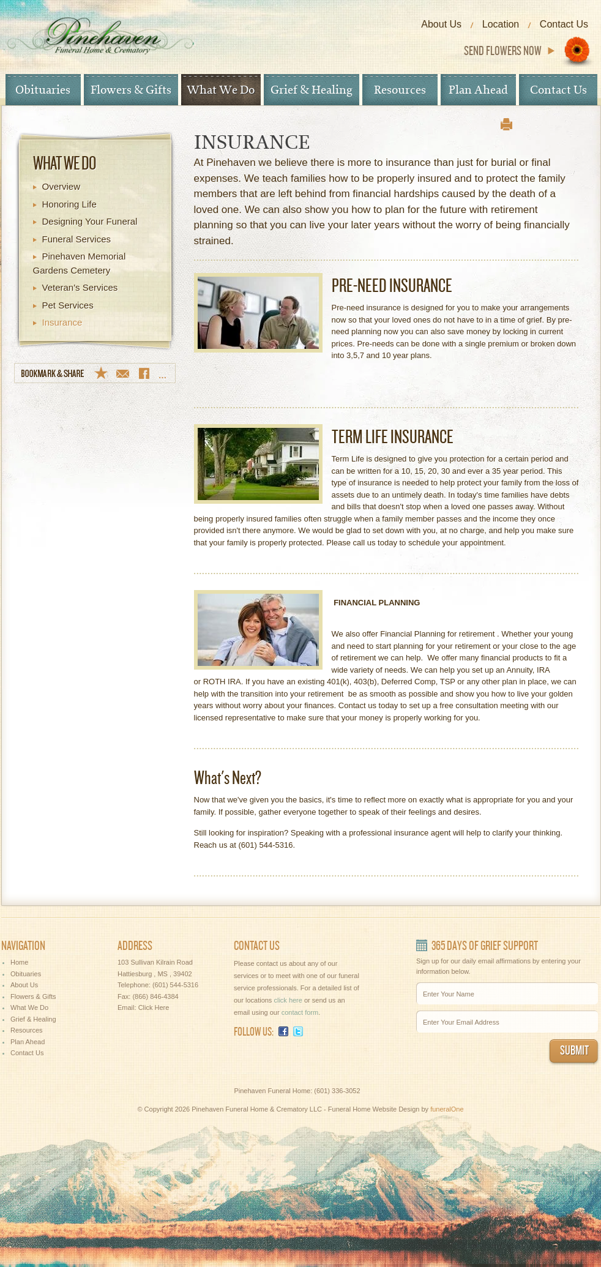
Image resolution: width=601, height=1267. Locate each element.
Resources (400, 90)
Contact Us (564, 24)
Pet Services (68, 305)
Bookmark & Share (95, 373)
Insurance (62, 322)
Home (19, 962)
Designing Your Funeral (90, 221)
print (506, 124)
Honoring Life (69, 204)
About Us (441, 24)
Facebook (283, 1031)
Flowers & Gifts (131, 90)
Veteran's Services (80, 287)
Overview (61, 186)
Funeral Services (76, 239)
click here (288, 1000)
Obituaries (42, 90)
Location (501, 24)
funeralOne (446, 1109)
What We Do (221, 90)
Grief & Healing (312, 90)
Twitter (298, 1031)
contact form (300, 1012)
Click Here (154, 1007)
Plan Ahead (478, 90)
